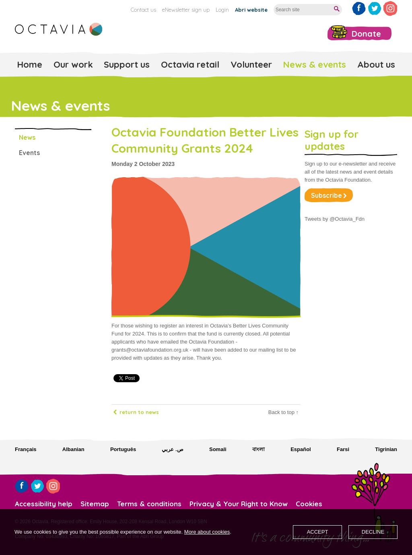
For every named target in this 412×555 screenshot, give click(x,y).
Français (25, 449)
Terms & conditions (149, 503)
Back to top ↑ (283, 412)
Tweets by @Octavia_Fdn (335, 219)
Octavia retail (190, 64)
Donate (366, 34)
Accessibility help (43, 503)
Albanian (73, 449)
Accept (317, 532)
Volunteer (251, 64)
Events (29, 153)
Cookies (309, 503)
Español (300, 449)
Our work (73, 64)
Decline (373, 532)
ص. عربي (172, 449)
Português (123, 449)
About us (376, 64)
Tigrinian (386, 449)
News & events (314, 64)
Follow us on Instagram (390, 8)
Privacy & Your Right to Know (239, 503)
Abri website (251, 9)
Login (222, 9)
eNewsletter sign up (186, 9)
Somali (218, 449)
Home (29, 64)
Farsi (343, 449)
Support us (127, 64)
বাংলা (258, 449)
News (27, 137)
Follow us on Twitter (374, 8)
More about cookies (207, 532)
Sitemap (94, 503)
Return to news (139, 412)
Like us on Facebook (359, 8)
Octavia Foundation (59, 29)
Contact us (143, 9)
